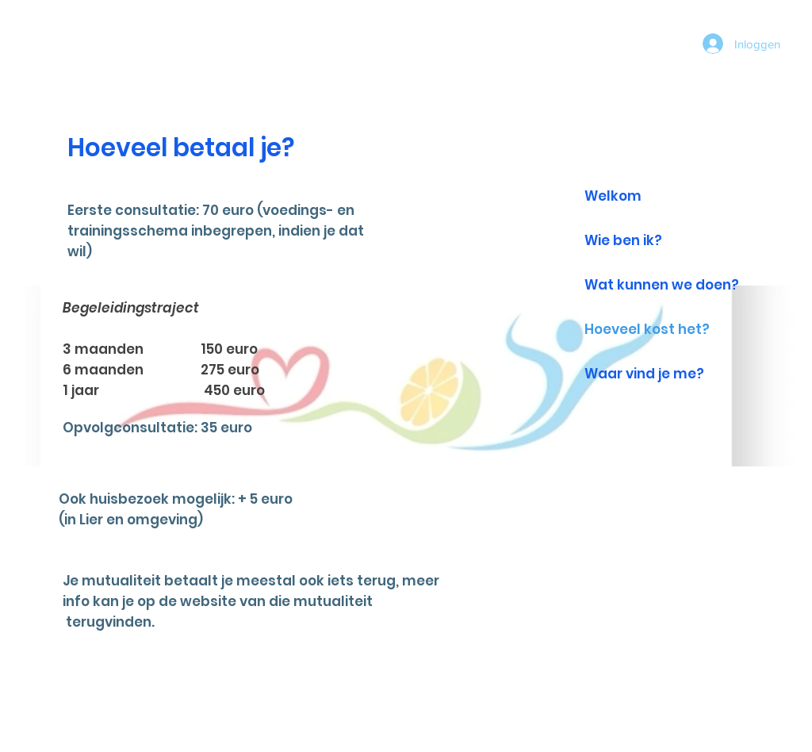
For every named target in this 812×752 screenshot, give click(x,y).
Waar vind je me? (644, 373)
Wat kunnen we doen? (661, 284)
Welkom (613, 195)
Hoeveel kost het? (647, 329)
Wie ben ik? (623, 240)
